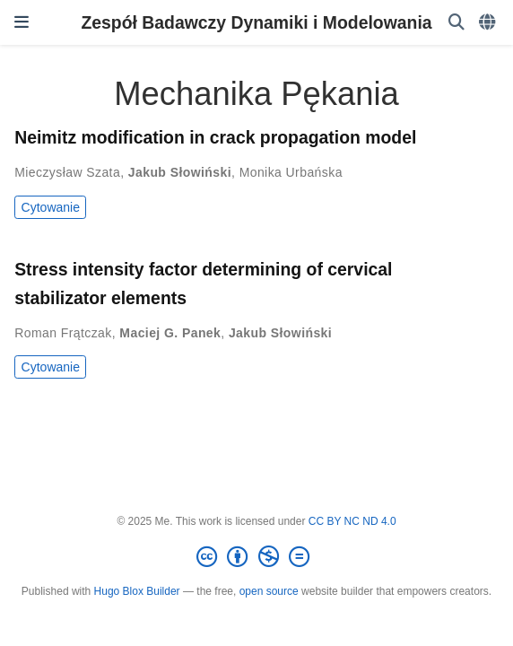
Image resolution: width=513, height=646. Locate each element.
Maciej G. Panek (170, 333)
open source (269, 591)
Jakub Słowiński (179, 172)
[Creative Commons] (256, 557)
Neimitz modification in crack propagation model (215, 137)
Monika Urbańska (291, 172)
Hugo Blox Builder (137, 591)
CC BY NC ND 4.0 (352, 521)
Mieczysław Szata (67, 172)
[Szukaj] (456, 23)
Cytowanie (51, 207)
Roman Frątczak (63, 333)
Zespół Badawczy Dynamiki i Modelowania (256, 22)
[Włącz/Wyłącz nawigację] (21, 22)
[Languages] (489, 23)
